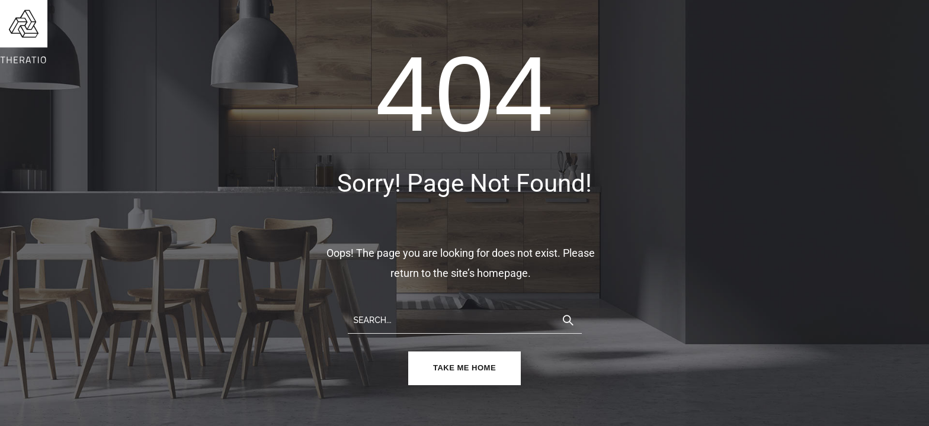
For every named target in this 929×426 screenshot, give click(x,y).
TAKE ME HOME (464, 367)
